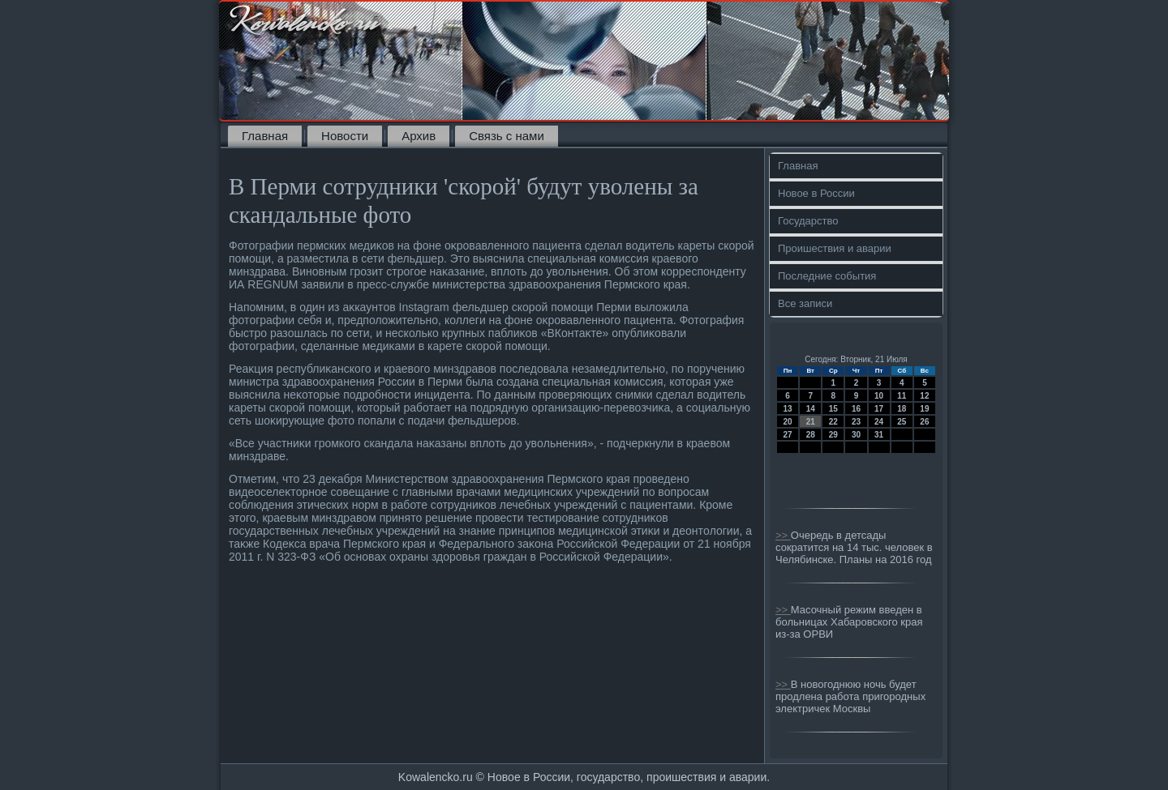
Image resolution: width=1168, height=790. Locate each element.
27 (788, 434)
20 (788, 421)
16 (856, 408)
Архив (419, 136)
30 (856, 434)
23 (856, 421)
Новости (344, 136)
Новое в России (816, 193)
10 (878, 395)
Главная (265, 136)
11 (901, 395)
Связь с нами (506, 136)
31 (878, 434)
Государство (808, 221)
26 (924, 421)
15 (833, 408)
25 (901, 421)
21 (810, 421)
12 (924, 395)
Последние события (827, 276)
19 (924, 408)
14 (810, 408)
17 (878, 408)
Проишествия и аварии (834, 248)
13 (788, 408)
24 (878, 421)
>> (783, 535)
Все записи (805, 303)
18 (901, 408)
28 (810, 434)
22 (833, 421)
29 (833, 434)
